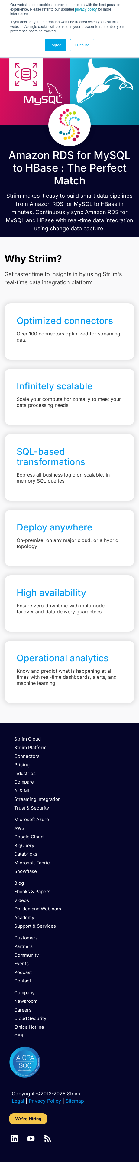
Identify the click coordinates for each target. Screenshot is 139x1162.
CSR (19, 1035)
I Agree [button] (55, 45)
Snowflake (25, 871)
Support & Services (35, 926)
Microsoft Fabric (32, 863)
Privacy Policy (45, 1101)
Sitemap (75, 1101)
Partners (23, 946)
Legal (18, 1101)
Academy (24, 917)
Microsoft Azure (31, 819)
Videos (21, 900)
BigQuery (24, 845)
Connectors (27, 756)
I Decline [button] (82, 45)
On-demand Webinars (37, 909)
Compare (24, 782)
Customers (26, 938)
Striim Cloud (27, 739)
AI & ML (22, 791)
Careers (22, 1010)
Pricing (22, 765)
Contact (22, 981)
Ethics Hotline (29, 1027)
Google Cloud (29, 837)
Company (24, 992)
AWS (19, 828)
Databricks (25, 854)
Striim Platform (30, 747)
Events (21, 963)
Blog (19, 883)
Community (26, 955)
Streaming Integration (37, 799)
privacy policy (86, 9)
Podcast (23, 972)
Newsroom (25, 1001)
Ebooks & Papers (32, 891)
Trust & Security (31, 808)
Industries (25, 773)
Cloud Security (30, 1018)
